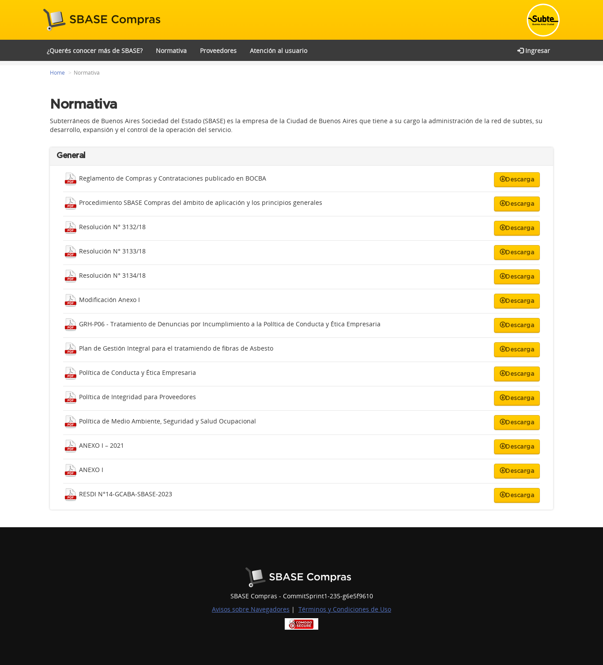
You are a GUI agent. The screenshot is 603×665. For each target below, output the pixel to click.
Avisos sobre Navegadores (251, 609)
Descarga (517, 179)
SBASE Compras (104, 20)
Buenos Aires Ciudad (301, 577)
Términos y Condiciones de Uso (344, 609)
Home (57, 72)
